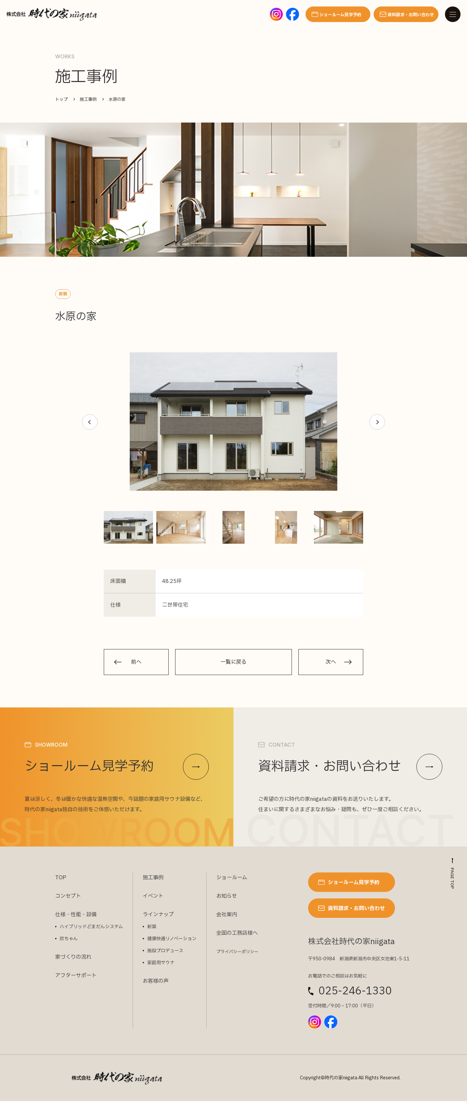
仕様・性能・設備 (76, 915)
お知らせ (226, 897)
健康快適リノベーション (172, 939)
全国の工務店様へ (237, 934)
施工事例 (153, 879)
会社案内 (226, 915)
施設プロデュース (165, 951)
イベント (153, 897)
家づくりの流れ (73, 958)
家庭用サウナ (160, 963)
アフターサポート (76, 976)
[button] (89, 422)
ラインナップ (158, 915)
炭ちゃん (69, 939)
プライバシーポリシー (237, 953)
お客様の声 (156, 982)
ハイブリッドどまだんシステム (91, 927)
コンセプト (68, 897)
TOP (60, 879)
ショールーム (231, 879)
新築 (151, 927)
